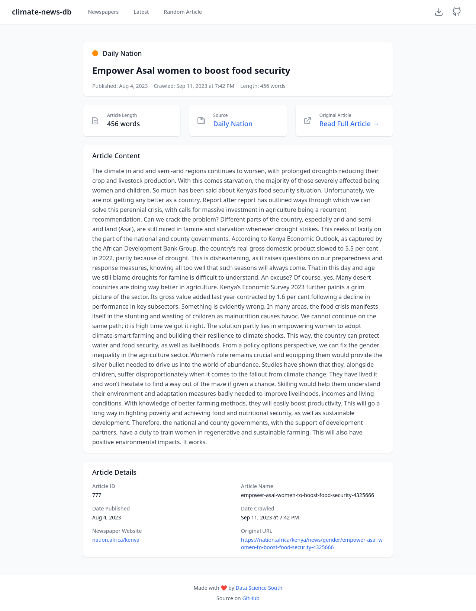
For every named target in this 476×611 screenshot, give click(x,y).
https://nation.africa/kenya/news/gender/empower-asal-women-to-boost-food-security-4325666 (312, 543)
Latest (141, 11)
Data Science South (258, 587)
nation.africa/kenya (115, 539)
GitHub (251, 598)
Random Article (183, 11)
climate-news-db (41, 12)
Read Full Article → (349, 123)
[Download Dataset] (438, 11)
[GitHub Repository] (456, 11)
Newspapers (103, 11)
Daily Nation (233, 123)
